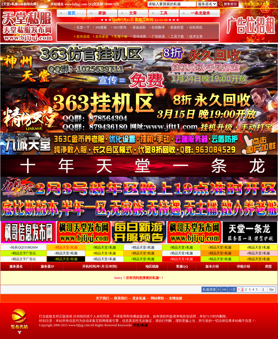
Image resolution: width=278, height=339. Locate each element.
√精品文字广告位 (23, 253)
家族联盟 (177, 27)
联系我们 (120, 298)
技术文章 (196, 36)
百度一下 (83, 27)
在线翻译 (158, 27)
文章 (133, 13)
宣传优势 (139, 36)
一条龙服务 (200, 13)
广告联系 (158, 36)
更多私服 (139, 298)
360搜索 (101, 27)
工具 (164, 13)
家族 (102, 13)
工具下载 (177, 36)
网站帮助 (157, 298)
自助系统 (195, 27)
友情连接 (175, 298)
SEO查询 (120, 27)
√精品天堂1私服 (104, 247)
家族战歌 (139, 27)
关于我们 (102, 298)
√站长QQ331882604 (23, 247)
